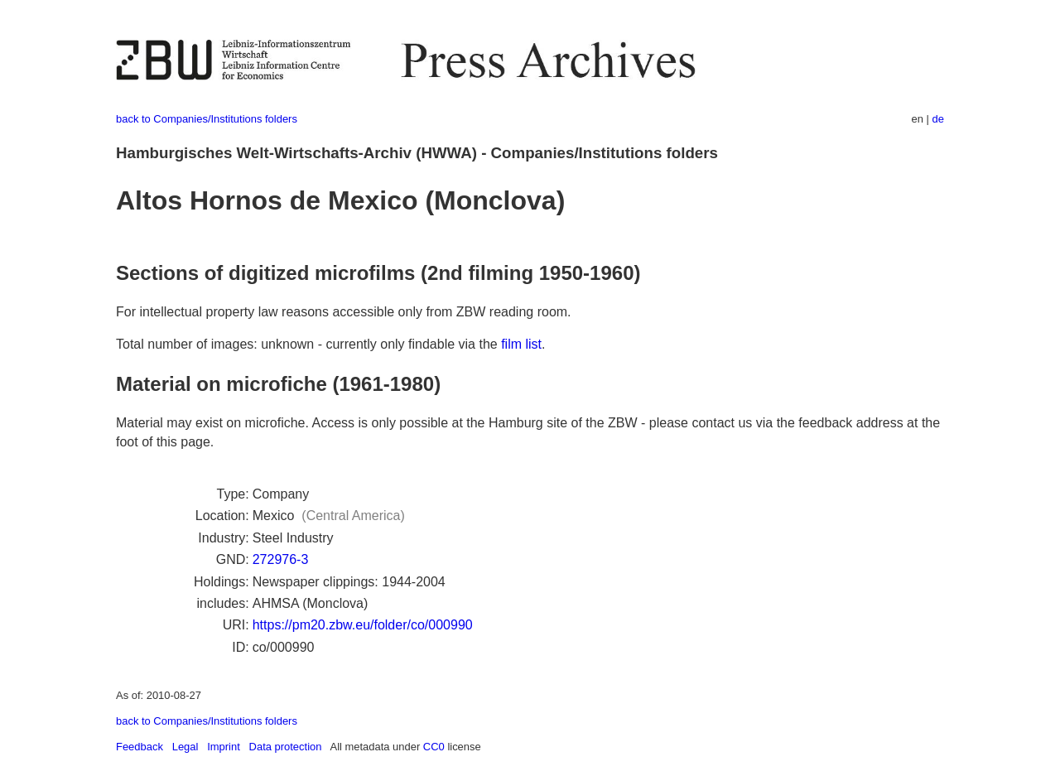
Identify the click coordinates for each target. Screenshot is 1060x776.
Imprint (223, 746)
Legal (185, 746)
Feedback (139, 746)
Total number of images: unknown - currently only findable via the (308, 344)
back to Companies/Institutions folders (206, 119)
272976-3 (281, 559)
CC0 (434, 746)
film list (521, 344)
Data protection (285, 746)
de (938, 119)
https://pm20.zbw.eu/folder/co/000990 (363, 625)
